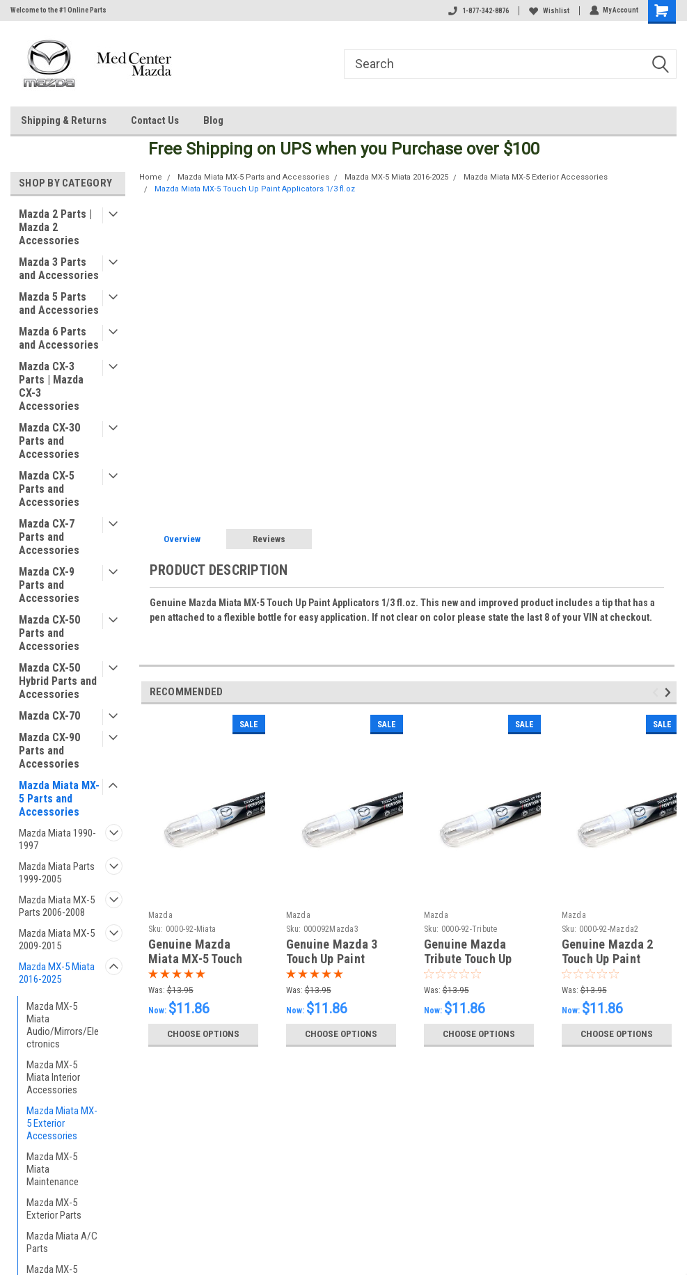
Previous (657, 693)
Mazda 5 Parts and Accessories (59, 303)
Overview (182, 539)
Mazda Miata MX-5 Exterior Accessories (61, 1123)
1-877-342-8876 (478, 10)
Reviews (269, 539)
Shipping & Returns (63, 120)
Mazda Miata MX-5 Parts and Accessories (59, 798)
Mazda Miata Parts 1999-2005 (57, 872)
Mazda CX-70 (49, 715)
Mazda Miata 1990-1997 (57, 839)
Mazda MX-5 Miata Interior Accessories (53, 1077)
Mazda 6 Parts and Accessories (59, 338)
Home (150, 177)
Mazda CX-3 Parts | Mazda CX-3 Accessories (51, 386)
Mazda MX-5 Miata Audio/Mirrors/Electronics (62, 1025)
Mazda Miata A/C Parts (61, 1242)
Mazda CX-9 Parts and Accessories (49, 585)
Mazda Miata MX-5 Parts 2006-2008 (57, 906)
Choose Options (203, 1034)
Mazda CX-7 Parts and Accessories (49, 537)
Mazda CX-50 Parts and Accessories (49, 633)
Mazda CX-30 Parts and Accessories (49, 441)
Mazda (160, 915)
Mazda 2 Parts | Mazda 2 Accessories (55, 227)
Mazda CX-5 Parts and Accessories (49, 489)
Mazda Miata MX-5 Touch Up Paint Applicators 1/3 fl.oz (255, 188)
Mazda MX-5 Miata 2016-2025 (57, 972)
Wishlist (548, 10)
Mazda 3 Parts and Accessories (59, 268)
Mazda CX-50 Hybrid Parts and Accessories (58, 681)
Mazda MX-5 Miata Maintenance (52, 1169)
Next (670, 693)
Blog (213, 120)
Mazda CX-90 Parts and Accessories (49, 750)
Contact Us (155, 120)
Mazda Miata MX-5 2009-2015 (57, 939)
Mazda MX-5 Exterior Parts (53, 1208)
